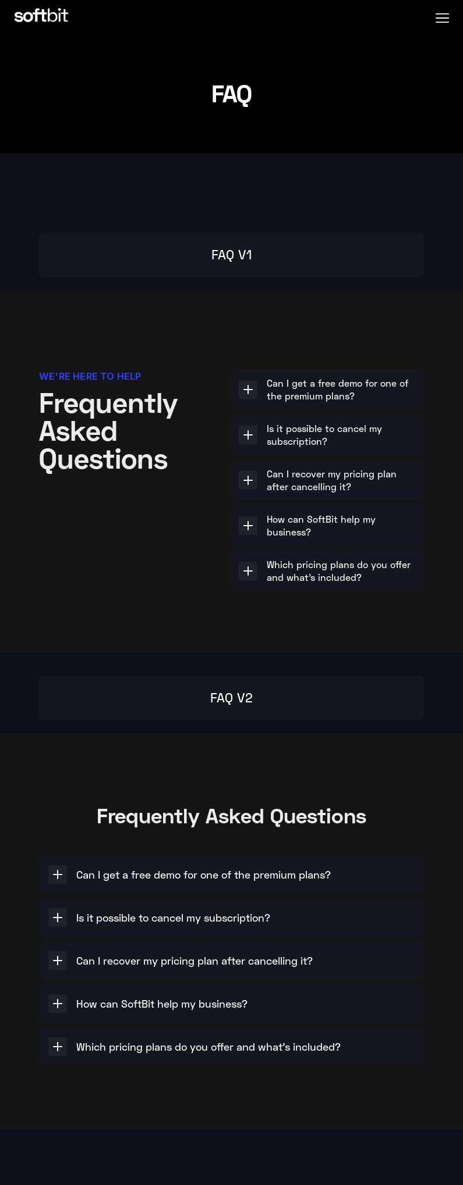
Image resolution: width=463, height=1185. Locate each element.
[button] (442, 16)
